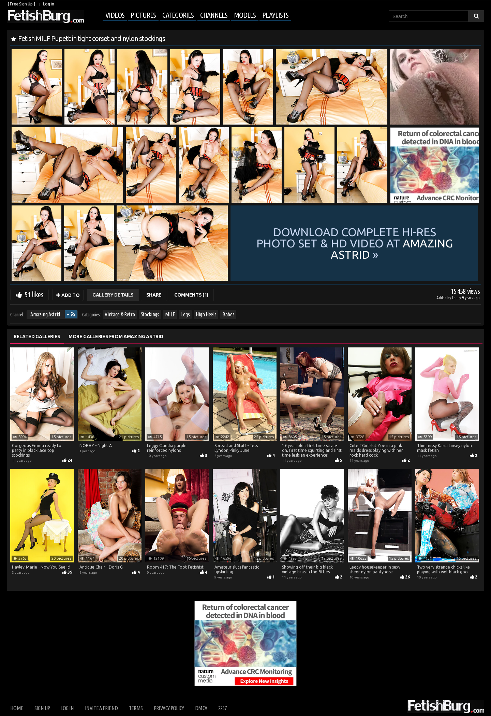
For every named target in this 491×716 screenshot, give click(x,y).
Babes (228, 314)
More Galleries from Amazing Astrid (116, 336)
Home (16, 708)
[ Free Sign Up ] (21, 4)
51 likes (34, 294)
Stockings (150, 314)
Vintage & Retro (120, 314)
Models (245, 15)
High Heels (206, 314)
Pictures (143, 15)
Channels (213, 15)
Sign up (42, 708)
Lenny (457, 297)
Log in (48, 4)
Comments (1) (191, 295)
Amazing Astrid (45, 314)
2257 (222, 708)
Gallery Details (113, 295)
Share (154, 295)
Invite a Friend (101, 708)
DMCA (201, 708)
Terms (136, 708)
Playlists (275, 15)
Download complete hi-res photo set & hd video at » (354, 243)
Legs (185, 314)
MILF (170, 314)
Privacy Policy (169, 708)
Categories (178, 15)
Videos (114, 15)
